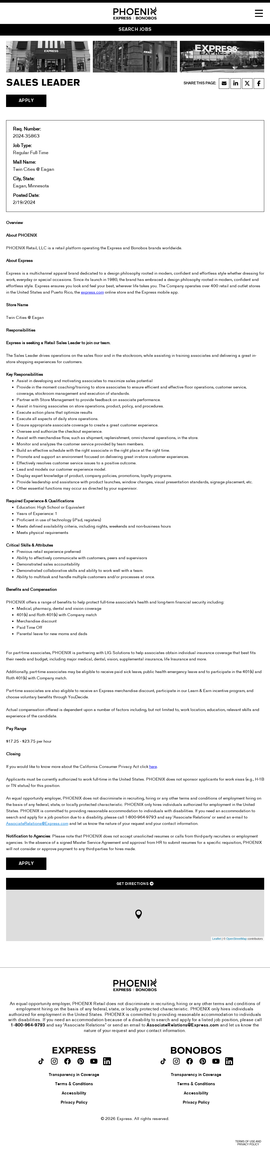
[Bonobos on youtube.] (216, 1061)
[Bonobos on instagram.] (176, 1061)
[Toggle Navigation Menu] (259, 13)
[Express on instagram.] (54, 1061)
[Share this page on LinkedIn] (235, 83)
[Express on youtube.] (94, 1061)
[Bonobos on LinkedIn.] (229, 1061)
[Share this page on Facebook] (259, 83)
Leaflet (216, 938)
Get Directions (135, 884)
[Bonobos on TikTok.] (163, 1061)
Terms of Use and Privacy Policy (248, 1143)
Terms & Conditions (74, 1084)
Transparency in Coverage (74, 1075)
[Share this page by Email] (224, 83)
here (153, 767)
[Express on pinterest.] (80, 1061)
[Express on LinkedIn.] (107, 1061)
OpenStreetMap (236, 938)
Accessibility (74, 1093)
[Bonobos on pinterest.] (202, 1061)
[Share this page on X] (247, 83)
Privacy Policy (74, 1102)
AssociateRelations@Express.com (37, 824)
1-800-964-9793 (28, 1025)
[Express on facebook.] (67, 1061)
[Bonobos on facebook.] (189, 1061)
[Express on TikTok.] (41, 1061)
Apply (26, 100)
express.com (92, 292)
